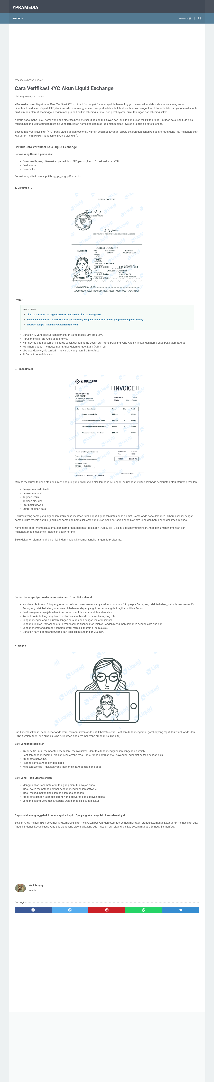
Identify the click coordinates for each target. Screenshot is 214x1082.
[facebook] (27, 961)
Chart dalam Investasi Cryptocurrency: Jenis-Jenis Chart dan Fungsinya (64, 327)
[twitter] (51, 961)
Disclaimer (127, 1070)
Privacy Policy (112, 1070)
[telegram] (126, 961)
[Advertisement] (77, 47)
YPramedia (28, 4)
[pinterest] (76, 961)
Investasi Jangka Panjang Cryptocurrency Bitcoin (52, 340)
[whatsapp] (101, 961)
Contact (97, 1070)
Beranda (20, 13)
